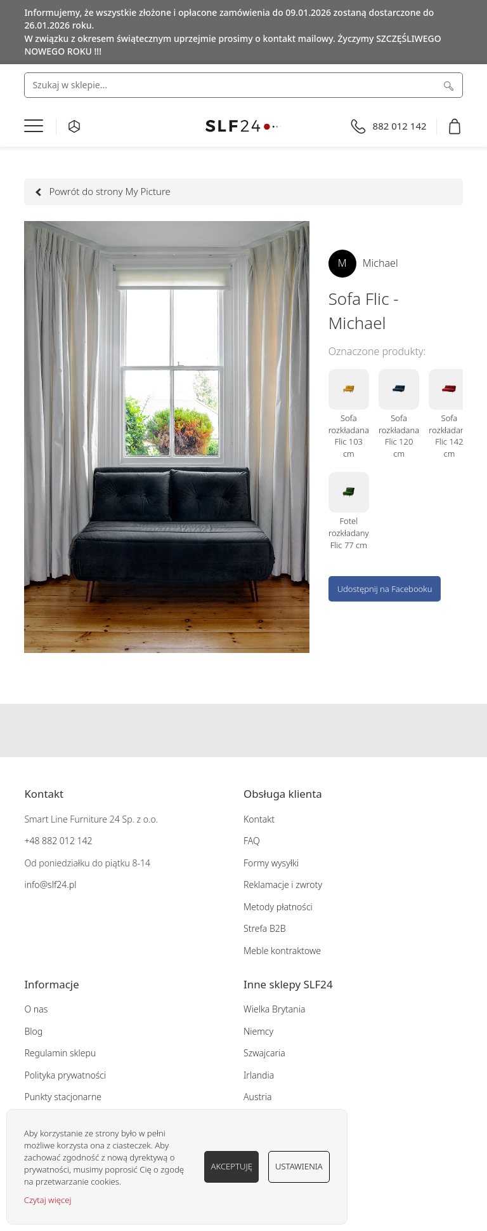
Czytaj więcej (48, 1200)
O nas (36, 1009)
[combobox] (243, 85)
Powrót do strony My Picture (103, 191)
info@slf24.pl (50, 884)
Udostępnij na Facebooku (384, 589)
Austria (258, 1097)
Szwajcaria (264, 1053)
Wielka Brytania (274, 1009)
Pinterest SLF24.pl (268, 730)
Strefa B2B (265, 928)
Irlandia (259, 1075)
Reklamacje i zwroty (283, 884)
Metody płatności (278, 907)
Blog (33, 1031)
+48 (31, 841)
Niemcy (258, 1031)
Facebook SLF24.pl (218, 730)
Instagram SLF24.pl (243, 730)
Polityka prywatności (65, 1075)
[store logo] (243, 126)
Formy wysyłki (271, 863)
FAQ (252, 841)
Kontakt (259, 819)
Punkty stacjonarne (62, 1097)
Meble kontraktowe (282, 951)
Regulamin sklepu (60, 1053)
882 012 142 (65, 841)
